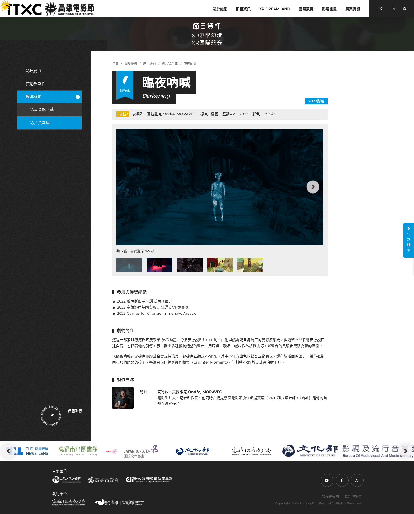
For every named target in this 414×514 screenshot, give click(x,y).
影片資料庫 (40, 122)
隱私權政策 (353, 496)
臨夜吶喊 (190, 64)
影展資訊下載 (42, 109)
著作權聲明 (330, 496)
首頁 (115, 64)
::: (2, 3)
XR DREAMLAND (274, 9)
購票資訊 (352, 9)
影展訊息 (329, 9)
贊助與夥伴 (36, 83)
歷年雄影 (53, 97)
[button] (312, 187)
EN (393, 9)
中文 (380, 9)
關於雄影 (220, 9)
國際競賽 (306, 9)
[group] (219, 187)
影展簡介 (34, 70)
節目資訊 (243, 9)
